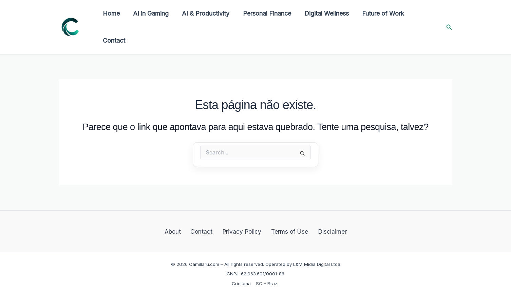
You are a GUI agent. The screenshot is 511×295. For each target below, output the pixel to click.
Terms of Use (287, 230)
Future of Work (377, 13)
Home (110, 13)
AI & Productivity (203, 13)
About (178, 230)
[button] (449, 27)
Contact (113, 40)
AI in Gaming (149, 13)
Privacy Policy (242, 230)
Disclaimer (326, 230)
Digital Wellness (321, 13)
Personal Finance (263, 13)
